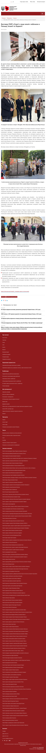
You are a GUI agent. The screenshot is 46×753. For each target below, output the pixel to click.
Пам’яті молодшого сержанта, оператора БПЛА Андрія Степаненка (14, 643)
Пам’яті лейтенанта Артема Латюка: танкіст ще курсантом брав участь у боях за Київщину (18, 467)
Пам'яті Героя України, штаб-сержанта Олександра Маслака (13, 703)
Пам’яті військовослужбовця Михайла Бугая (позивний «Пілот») (14, 453)
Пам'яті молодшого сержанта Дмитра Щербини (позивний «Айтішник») (15, 653)
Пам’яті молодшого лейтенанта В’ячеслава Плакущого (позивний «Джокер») (16, 499)
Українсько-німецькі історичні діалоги (9, 442)
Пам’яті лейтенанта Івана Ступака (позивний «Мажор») (12, 463)
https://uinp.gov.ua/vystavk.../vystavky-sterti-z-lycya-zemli (15, 291)
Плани (3, 342)
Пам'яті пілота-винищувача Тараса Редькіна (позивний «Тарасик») (14, 451)
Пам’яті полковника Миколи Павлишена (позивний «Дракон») (13, 592)
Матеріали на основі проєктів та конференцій (10, 445)
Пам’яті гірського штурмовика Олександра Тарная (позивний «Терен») (15, 631)
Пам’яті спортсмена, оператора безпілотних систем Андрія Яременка (15, 460)
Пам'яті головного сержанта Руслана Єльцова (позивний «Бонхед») (14, 645)
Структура (4, 340)
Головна (4, 18)
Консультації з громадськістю (7, 396)
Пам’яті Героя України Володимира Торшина (10, 701)
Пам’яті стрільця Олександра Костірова (9, 684)
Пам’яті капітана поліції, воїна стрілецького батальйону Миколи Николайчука (16, 689)
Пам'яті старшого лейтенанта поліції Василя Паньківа (12, 576)
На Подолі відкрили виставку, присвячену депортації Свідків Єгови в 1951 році (23, 308)
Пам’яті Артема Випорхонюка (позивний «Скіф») (11, 496)
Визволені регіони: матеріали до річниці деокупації (12, 432)
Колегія (3, 347)
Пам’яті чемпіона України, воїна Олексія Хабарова (11, 578)
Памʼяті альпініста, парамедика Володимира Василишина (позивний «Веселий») (17, 513)
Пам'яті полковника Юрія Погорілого (9, 717)
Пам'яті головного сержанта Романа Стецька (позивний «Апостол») (14, 636)
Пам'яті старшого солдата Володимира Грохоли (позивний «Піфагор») (15, 725)
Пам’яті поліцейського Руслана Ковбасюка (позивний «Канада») (14, 672)
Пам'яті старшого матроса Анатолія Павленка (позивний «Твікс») (14, 641)
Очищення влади (5, 356)
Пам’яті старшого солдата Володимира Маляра (11, 588)
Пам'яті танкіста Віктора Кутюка (8, 564)
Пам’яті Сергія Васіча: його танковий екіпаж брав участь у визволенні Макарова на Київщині (19, 458)
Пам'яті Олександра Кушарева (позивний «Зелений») (12, 657)
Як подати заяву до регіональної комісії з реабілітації (12, 383)
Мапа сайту (32, 1)
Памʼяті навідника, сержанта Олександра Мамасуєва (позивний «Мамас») (15, 619)
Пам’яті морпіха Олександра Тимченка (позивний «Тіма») (12, 681)
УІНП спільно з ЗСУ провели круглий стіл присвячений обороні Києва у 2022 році (23, 313)
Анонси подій (4, 422)
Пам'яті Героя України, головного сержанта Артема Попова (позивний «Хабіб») (16, 516)
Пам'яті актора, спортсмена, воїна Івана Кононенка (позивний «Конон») (15, 494)
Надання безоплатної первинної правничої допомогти (12, 411)
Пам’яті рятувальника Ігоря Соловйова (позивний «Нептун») (13, 475)
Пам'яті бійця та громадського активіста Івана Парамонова (13, 722)
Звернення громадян (6, 391)
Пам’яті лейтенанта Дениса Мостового (9, 518)
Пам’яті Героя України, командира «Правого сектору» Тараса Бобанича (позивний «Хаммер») (19, 477)
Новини (15, 18)
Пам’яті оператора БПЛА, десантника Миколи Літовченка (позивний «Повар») (16, 561)
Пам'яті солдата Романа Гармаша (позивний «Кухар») (12, 530)
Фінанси (4, 413)
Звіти (3, 344)
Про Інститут (4, 337)
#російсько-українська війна (11, 296)
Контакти (4, 728)
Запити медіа (4, 424)
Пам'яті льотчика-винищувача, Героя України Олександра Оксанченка (15, 568)
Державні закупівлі (6, 404)
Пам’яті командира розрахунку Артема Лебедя (11, 693)
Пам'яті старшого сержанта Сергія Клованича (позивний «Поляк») (14, 616)
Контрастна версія (41, 1)
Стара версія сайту (24, 1)
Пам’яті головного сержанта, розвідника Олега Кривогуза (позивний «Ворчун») (16, 540)
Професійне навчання (6, 359)
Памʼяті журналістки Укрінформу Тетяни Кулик (10, 571)
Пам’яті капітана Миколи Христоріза (9, 624)
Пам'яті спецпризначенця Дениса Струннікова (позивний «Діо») (14, 609)
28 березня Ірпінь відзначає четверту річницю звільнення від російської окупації (23, 317)
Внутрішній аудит (5, 352)
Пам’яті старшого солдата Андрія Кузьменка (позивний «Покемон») (14, 679)
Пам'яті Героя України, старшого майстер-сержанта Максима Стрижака (15, 506)
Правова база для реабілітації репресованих (10, 373)
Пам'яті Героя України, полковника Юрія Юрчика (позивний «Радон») (15, 554)
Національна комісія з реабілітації (8, 378)
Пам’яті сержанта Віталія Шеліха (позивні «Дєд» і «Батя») (12, 650)
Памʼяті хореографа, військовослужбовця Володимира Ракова (13, 470)
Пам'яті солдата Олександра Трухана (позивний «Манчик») (13, 520)
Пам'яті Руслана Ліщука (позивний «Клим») (10, 491)
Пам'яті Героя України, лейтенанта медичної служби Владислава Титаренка (16, 660)
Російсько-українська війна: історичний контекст (11, 435)
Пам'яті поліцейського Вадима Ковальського (10, 705)
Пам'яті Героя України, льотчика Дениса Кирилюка (11, 674)
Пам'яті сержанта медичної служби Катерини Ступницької (13, 549)
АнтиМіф (4, 440)
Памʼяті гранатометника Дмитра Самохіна (10, 720)
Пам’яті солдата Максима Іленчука (8, 559)
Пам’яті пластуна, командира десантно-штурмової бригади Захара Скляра (16, 595)
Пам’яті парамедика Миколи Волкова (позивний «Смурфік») (13, 710)
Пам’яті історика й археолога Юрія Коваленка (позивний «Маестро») (15, 628)
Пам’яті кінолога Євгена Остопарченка (9, 607)
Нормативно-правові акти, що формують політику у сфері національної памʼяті (17, 367)
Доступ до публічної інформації (8, 394)
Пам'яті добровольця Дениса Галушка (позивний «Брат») (12, 667)
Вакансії (4, 349)
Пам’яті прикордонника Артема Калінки (9, 662)
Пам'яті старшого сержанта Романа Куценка (10, 669)
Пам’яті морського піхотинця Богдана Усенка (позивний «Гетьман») (14, 583)
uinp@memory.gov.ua (9, 738)
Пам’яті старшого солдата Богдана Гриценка (10, 626)
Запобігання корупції (6, 354)
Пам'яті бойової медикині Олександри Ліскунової (11, 604)
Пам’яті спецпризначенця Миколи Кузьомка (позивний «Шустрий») (14, 511)
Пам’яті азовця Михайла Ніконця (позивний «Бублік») (12, 600)
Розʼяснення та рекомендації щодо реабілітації (11, 376)
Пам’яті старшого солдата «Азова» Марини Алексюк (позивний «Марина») (16, 566)
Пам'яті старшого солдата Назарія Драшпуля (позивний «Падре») (14, 501)
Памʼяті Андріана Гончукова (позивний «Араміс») (11, 455)
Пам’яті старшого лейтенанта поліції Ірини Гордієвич (12, 532)
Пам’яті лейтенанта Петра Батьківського (9, 542)
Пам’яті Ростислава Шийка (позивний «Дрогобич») (11, 580)
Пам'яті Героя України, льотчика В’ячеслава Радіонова (12, 585)
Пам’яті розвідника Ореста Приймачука (9, 489)
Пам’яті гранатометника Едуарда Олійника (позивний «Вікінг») (13, 614)
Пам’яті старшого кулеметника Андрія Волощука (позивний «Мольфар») (15, 528)
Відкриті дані (4, 401)
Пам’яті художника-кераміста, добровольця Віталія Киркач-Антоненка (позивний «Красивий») (19, 573)
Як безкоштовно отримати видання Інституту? (10, 399)
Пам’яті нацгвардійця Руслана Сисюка (9, 552)
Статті (3, 437)
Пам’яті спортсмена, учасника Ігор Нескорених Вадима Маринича (14, 713)
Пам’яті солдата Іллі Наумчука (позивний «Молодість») (12, 482)
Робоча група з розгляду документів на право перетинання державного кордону (17, 406)
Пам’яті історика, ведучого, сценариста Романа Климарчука (13, 621)
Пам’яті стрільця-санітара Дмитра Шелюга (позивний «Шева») (13, 638)
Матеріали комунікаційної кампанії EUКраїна (10, 426)
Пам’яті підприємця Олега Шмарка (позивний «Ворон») (12, 590)
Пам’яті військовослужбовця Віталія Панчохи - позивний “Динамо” (14, 708)
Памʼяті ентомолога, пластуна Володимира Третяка (11, 535)
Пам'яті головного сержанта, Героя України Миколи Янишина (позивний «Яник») (17, 612)
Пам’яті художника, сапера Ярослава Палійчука (11, 487)
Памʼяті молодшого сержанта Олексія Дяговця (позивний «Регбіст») (14, 523)
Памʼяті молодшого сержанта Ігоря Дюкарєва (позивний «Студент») (14, 556)
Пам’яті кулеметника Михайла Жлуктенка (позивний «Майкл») (13, 648)
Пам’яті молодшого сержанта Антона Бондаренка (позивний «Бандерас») (15, 484)
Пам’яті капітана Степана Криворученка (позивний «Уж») (12, 544)
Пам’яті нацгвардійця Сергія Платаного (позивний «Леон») (13, 508)
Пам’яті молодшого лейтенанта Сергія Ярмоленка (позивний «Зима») (15, 698)
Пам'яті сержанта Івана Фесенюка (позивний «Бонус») (12, 472)
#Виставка (3, 296)
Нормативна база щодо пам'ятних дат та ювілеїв (11, 365)
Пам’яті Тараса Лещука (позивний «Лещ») (10, 479)
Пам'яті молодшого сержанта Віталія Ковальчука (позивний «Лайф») (15, 633)
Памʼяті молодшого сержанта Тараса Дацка (10, 677)
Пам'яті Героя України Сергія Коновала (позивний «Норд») (13, 665)
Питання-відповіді (5, 385)
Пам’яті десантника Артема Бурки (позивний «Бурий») (12, 602)
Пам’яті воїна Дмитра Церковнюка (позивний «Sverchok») (13, 686)
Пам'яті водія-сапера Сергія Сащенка (9, 537)
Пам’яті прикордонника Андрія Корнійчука (10, 655)
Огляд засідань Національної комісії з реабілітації (11, 381)
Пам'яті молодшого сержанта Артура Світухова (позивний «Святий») (15, 715)
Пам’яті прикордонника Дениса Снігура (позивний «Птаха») (13, 465)
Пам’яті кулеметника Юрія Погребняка (9, 691)
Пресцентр (9, 18)
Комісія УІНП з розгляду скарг (7, 408)
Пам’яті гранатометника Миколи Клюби (9, 696)
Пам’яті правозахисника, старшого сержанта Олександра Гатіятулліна (15, 547)
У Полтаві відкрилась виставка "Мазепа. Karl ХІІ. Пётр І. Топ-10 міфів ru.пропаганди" (23, 322)
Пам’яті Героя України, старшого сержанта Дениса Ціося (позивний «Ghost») (16, 525)
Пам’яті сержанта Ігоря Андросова (8, 503)
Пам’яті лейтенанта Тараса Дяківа (8, 597)
